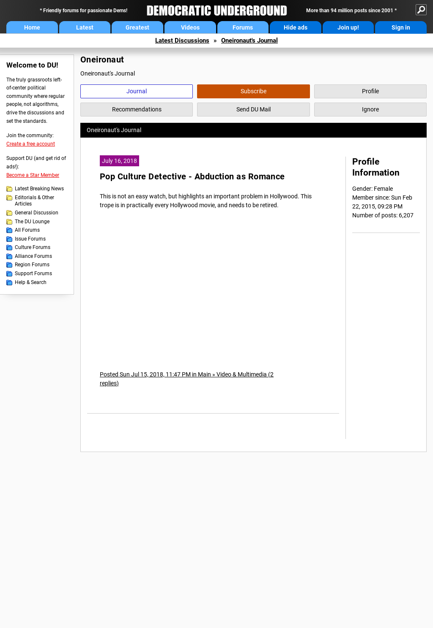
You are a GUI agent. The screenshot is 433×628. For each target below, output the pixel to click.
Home (32, 27)
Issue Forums (30, 239)
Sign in (401, 27)
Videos (190, 27)
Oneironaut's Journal (249, 40)
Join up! (348, 27)
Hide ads (295, 27)
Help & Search (31, 282)
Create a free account (30, 144)
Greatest (137, 27)
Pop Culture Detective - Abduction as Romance (192, 176)
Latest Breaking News (39, 189)
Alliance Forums (33, 256)
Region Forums (32, 265)
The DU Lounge (32, 222)
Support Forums (33, 273)
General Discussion (36, 213)
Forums (243, 27)
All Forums (27, 230)
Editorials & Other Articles (34, 201)
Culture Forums (32, 247)
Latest (84, 27)
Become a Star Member (32, 175)
